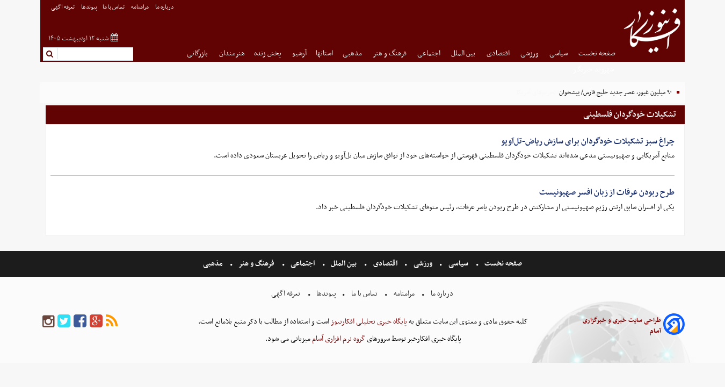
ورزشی (530, 53)
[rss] (112, 321)
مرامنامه (140, 7)
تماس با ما (114, 7)
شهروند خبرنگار (594, 69)
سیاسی (559, 53)
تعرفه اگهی (63, 7)
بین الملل (464, 53)
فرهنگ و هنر (390, 53)
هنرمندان (232, 53)
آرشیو (299, 53)
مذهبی (353, 53)
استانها (324, 53)
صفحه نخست (596, 53)
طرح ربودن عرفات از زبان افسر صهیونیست (607, 192)
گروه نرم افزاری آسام (337, 339)
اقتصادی (499, 53)
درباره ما (165, 7)
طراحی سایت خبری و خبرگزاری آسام (622, 325)
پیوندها (89, 7)
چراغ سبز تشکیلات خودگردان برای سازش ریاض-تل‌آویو (588, 141)
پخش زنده (268, 53)
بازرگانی (198, 53)
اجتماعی (429, 53)
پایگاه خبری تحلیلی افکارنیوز (368, 322)
